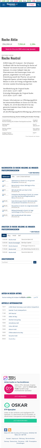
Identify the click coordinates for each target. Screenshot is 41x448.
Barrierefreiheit (30, 438)
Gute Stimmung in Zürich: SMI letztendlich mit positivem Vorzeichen (24, 202)
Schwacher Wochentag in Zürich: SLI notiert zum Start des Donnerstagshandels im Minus (25, 196)
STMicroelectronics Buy (16, 332)
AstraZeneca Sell (14, 323)
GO (35, 262)
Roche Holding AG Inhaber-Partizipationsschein (16, 297)
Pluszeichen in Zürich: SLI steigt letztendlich (25, 206)
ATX (4, 1)
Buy (9, 235)
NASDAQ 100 (33, 433)
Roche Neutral (13, 246)
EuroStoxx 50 (18, 433)
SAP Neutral (12, 313)
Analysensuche (8, 259)
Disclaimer (21, 441)
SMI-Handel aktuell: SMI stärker (21, 215)
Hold (14, 235)
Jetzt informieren (20, 396)
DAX (16, 1)
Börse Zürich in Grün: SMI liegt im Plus (23, 185)
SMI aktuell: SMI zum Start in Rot (22, 190)
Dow (28, 1)
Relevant (6, 176)
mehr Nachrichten (34, 173)
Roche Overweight (14, 243)
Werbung (22, 438)
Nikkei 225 (18, 435)
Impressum (15, 438)
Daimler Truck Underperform (17, 310)
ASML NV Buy (13, 316)
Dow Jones (25, 433)
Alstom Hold (12, 329)
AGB (27, 441)
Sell (19, 235)
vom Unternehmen (23, 176)
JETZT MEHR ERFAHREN (20, 421)
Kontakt (8, 438)
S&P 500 (23, 435)
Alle (13, 176)
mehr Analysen (35, 232)
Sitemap (6, 441)
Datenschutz (13, 441)
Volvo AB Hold (13, 326)
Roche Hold (12, 239)
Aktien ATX (7, 433)
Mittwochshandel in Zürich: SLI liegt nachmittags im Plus (22, 211)
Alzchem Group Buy (15, 320)
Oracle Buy (12, 339)
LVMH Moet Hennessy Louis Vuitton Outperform (24, 307)
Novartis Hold (13, 336)
